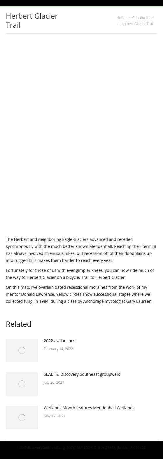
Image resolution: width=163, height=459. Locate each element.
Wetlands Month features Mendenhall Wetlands (89, 408)
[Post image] (22, 350)
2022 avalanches (59, 340)
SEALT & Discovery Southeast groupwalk (82, 374)
